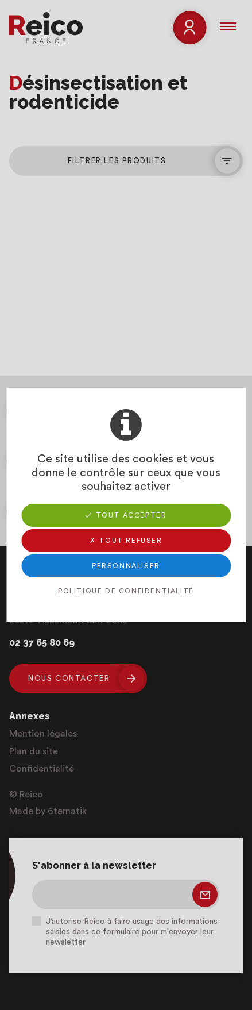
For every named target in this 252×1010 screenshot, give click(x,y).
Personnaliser (126, 565)
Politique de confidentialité (126, 591)
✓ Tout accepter (125, 515)
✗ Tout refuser (126, 540)
